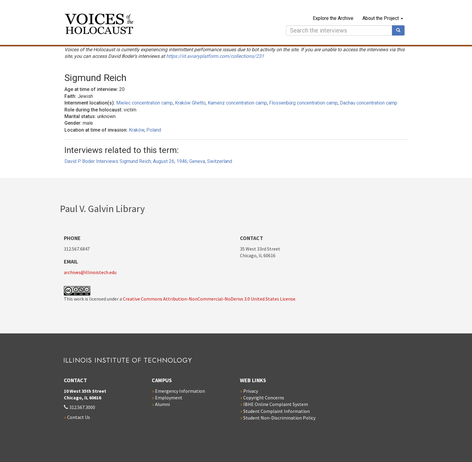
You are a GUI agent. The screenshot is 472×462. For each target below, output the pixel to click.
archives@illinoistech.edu (90, 272)
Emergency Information (180, 391)
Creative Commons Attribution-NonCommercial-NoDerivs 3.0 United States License (209, 299)
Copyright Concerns (263, 398)
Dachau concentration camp (368, 103)
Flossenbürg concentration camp (303, 103)
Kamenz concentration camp (237, 103)
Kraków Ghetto (190, 103)
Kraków (136, 130)
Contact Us (78, 417)
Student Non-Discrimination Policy (279, 418)
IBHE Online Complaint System (275, 404)
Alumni (162, 404)
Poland (153, 130)
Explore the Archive (333, 18)
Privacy (250, 391)
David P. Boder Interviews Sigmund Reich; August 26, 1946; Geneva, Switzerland (148, 161)
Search (400, 30)
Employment (168, 398)
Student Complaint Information (276, 411)
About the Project (382, 18)
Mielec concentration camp (144, 103)
